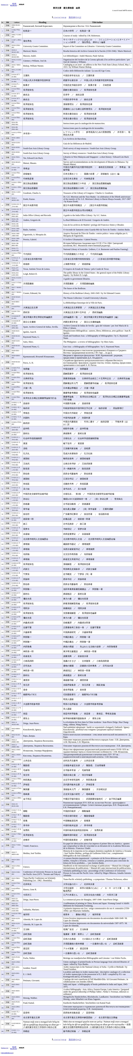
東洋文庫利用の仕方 (7, 1053)
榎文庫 (14, 3)
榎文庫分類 (13, 5)
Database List (4, 4)
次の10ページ (75, 17)
